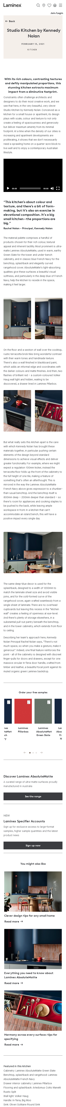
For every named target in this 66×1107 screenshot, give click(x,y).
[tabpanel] (43, 722)
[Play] (8, 188)
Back (12, 21)
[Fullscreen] (58, 188)
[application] (33, 175)
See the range (33, 796)
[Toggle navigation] (60, 6)
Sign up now (33, 845)
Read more (11, 921)
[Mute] (52, 188)
